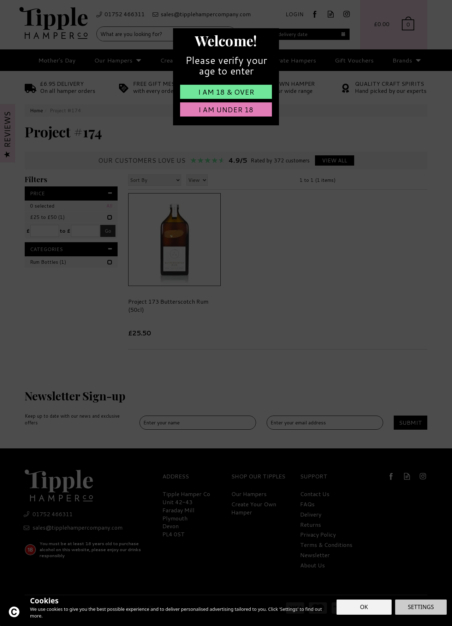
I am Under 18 (226, 109)
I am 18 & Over (226, 92)
